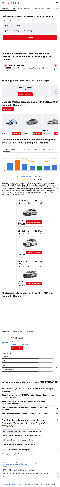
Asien (14, 484)
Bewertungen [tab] (18, 331)
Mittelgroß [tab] (14, 149)
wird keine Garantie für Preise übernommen (15, 464)
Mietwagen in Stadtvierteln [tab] (32, 431)
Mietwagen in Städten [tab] (27, 440)
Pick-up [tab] (42, 149)
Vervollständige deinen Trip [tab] (12, 444)
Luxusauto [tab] (51, 149)
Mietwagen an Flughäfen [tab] (11, 431)
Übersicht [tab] (6, 331)
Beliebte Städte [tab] (30, 444)
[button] (3, 3)
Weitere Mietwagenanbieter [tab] (12, 435)
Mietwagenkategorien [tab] (32, 435)
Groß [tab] (23, 149)
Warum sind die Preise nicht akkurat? (31, 477)
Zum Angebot (16, 133)
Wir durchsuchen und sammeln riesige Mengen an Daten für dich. (31, 473)
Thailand (20, 484)
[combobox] (9, 21)
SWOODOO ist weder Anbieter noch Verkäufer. (31, 470)
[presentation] (24, 105)
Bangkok (27, 484)
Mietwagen (7, 484)
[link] (25, 94)
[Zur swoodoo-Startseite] (13, 3)
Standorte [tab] (29, 331)
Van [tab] (35, 149)
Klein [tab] (6, 149)
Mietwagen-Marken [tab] (9, 440)
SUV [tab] (29, 149)
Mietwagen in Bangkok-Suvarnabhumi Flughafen (19, 454)
